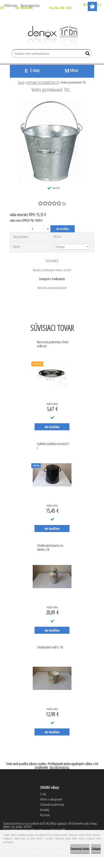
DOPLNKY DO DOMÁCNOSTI (43, 82)
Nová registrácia (30, 5)
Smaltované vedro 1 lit (50, 647)
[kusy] (37, 228)
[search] (86, 54)
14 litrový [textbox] (59, 247)
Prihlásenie (10, 5)
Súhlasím (96, 849)
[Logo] (52, 36)
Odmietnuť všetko (80, 849)
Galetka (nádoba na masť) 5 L (53, 446)
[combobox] (71, 246)
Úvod (21, 82)
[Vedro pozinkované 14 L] (52, 100)
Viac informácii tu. (59, 767)
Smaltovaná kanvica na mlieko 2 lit (50, 547)
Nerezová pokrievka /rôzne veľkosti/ (53, 344)
